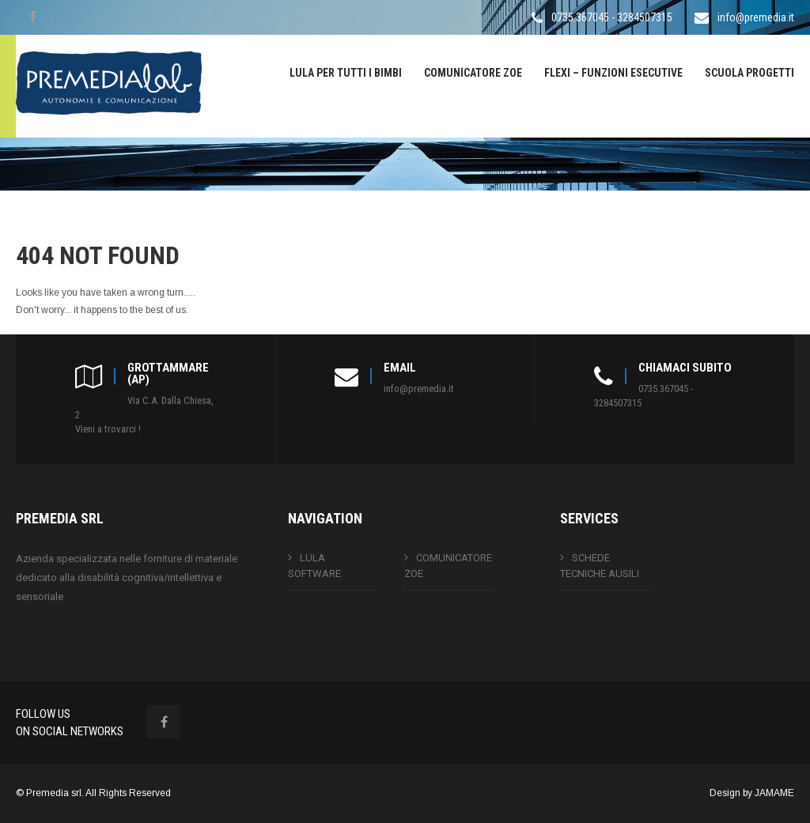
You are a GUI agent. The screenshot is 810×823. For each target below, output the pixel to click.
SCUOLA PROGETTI (749, 72)
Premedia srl (53, 792)
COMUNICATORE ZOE (473, 72)
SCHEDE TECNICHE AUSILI (599, 565)
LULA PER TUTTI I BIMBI (346, 72)
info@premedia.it (755, 17)
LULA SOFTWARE (314, 565)
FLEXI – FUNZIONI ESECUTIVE (613, 72)
